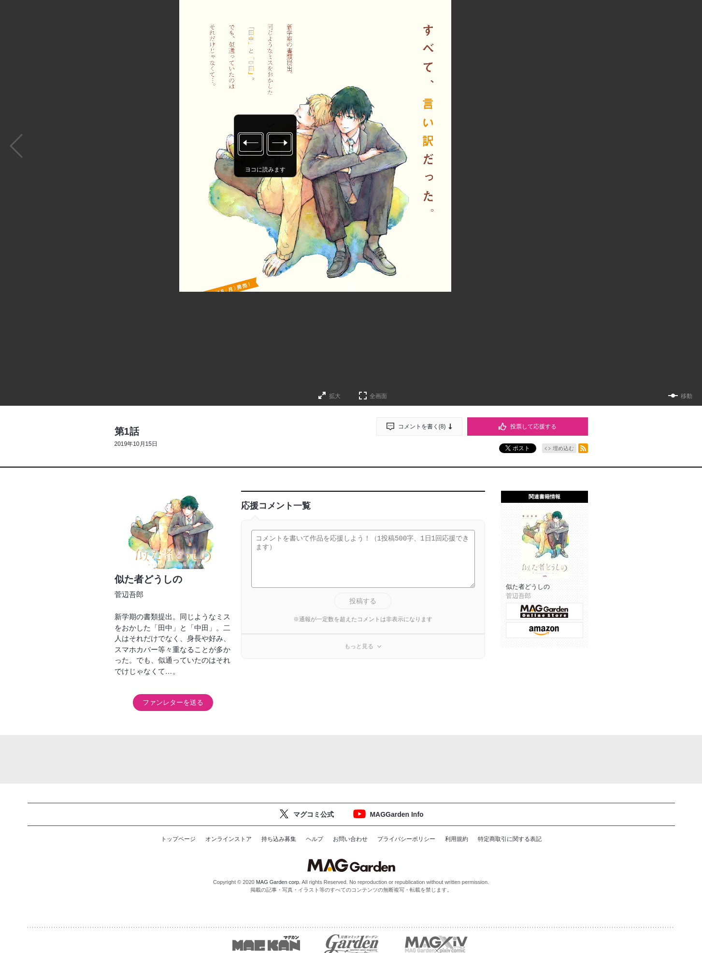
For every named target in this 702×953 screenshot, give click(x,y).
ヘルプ (314, 839)
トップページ (178, 839)
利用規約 (456, 839)
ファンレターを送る (173, 702)
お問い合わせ (350, 839)
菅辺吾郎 (129, 594)
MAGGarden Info (396, 814)
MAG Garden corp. (278, 882)
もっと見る (358, 646)
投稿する (362, 601)
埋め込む (563, 448)
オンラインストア (228, 839)
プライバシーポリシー (406, 839)
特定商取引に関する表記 (510, 839)
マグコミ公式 (313, 814)
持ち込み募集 (278, 839)
